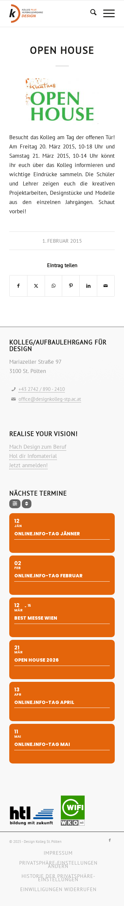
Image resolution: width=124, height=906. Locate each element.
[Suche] (90, 13)
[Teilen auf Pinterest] (70, 285)
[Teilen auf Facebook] (18, 285)
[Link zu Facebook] (110, 840)
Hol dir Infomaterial (33, 456)
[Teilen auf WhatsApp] (53, 285)
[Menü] (106, 13)
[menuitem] (90, 13)
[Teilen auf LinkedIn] (88, 285)
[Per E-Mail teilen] (105, 285)
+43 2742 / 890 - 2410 (42, 389)
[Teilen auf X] (36, 285)
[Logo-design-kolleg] (51, 13)
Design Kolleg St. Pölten (43, 841)
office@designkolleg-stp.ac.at (50, 399)
